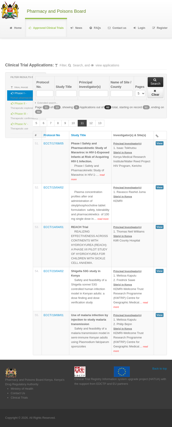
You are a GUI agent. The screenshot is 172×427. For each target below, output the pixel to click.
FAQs (95, 28)
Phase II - (23, 105)
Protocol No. (42, 84)
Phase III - (24, 115)
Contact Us (18, 393)
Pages (139, 87)
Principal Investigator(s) (90, 84)
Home (15, 28)
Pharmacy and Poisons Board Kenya (28, 379)
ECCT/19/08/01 (54, 315)
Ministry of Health (22, 388)
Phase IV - (19, 125)
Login (139, 28)
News (76, 28)
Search (155, 81)
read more (103, 219)
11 (82, 123)
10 (73, 123)
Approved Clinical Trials (46, 28)
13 (99, 123)
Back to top (159, 368)
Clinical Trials (19, 397)
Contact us (117, 28)
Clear (155, 92)
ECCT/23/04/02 (54, 271)
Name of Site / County (121, 84)
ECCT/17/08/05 (54, 143)
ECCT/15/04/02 (54, 187)
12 (90, 123)
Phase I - (22, 94)
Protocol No (52, 135)
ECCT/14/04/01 (54, 227)
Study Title (64, 87)
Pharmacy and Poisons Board (56, 11)
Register (160, 28)
